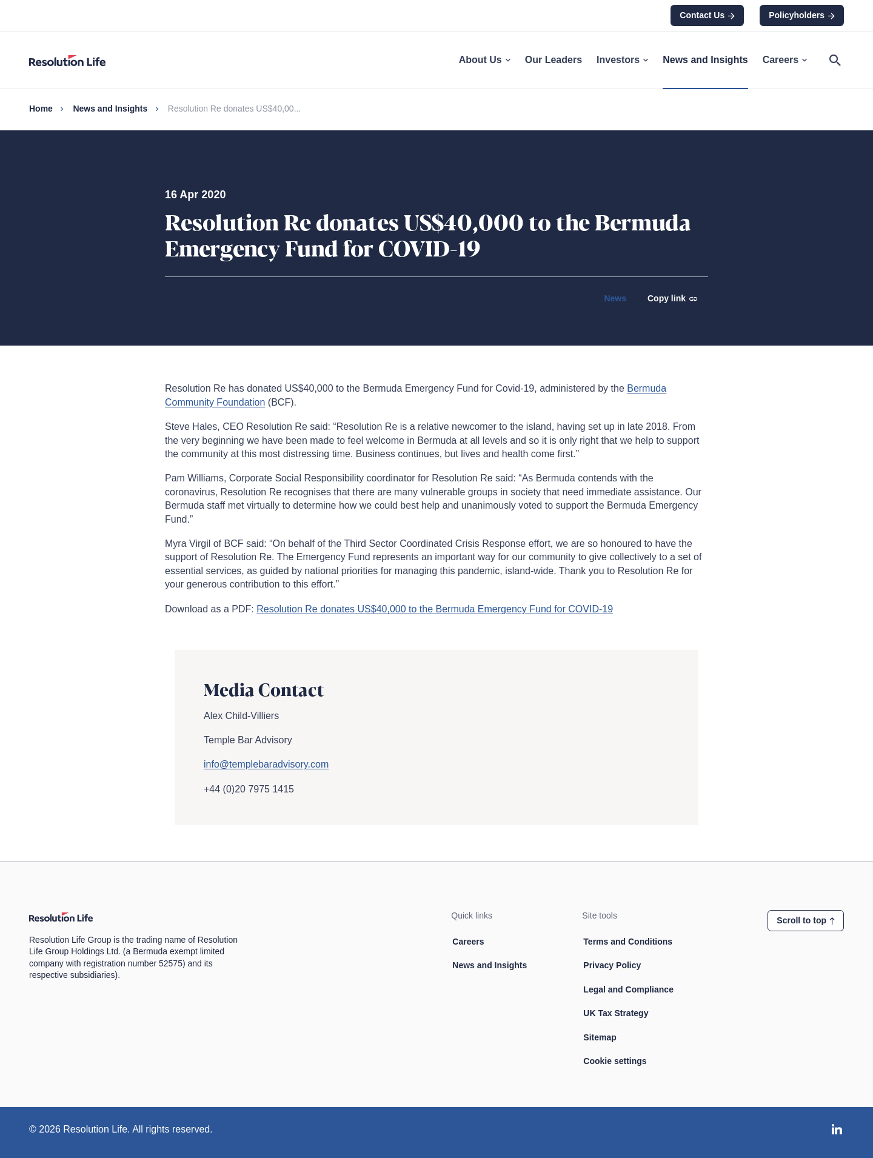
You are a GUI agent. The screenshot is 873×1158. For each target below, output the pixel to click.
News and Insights (705, 60)
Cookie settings (614, 1061)
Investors (622, 60)
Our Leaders (553, 60)
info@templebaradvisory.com (266, 764)
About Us (484, 60)
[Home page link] (74, 60)
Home (41, 108)
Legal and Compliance (628, 989)
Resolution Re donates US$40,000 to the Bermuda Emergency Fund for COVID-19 (434, 609)
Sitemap (599, 1037)
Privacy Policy (612, 965)
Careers (785, 60)
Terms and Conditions (627, 941)
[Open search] (835, 60)
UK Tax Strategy (615, 1013)
